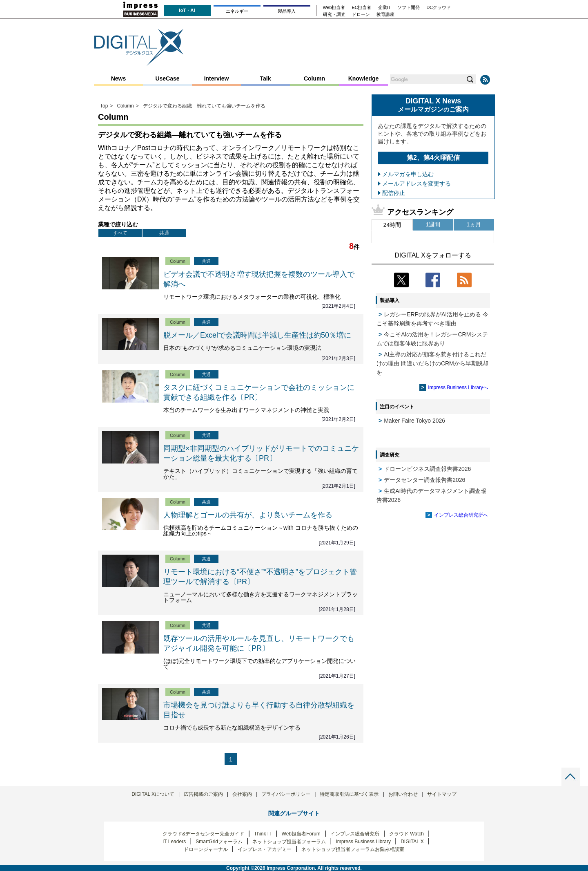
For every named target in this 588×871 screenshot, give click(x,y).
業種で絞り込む (118, 224)
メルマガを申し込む (408, 174)
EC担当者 (362, 7)
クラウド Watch (406, 834)
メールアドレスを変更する (416, 183)
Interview (216, 78)
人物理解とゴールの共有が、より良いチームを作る (247, 515)
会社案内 (242, 794)
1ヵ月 (474, 224)
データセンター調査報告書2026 (424, 480)
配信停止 (393, 193)
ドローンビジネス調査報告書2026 (427, 469)
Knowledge (363, 78)
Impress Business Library (363, 841)
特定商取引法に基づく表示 (349, 794)
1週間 (433, 224)
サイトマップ (442, 794)
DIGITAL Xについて (152, 794)
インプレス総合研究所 (354, 834)
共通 (164, 233)
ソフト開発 (408, 7)
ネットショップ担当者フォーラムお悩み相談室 (352, 849)
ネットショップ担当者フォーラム (289, 841)
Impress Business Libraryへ (458, 387)
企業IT (384, 7)
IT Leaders (174, 841)
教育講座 (385, 14)
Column (314, 78)
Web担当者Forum (301, 834)
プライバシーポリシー (285, 794)
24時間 (392, 225)
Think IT (263, 834)
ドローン (361, 14)
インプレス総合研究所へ (461, 515)
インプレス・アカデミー (265, 849)
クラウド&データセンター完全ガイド (203, 834)
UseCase (167, 78)
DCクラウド (438, 7)
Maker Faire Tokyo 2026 (414, 420)
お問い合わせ (403, 794)
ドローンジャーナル (206, 849)
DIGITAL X (412, 841)
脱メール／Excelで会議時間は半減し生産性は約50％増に (257, 335)
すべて (120, 233)
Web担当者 (334, 7)
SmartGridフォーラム (219, 841)
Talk (265, 78)
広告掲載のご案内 (203, 794)
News (118, 78)
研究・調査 (334, 14)
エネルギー (237, 11)
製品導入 (287, 11)
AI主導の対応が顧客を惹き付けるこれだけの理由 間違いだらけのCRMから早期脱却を (432, 363)
